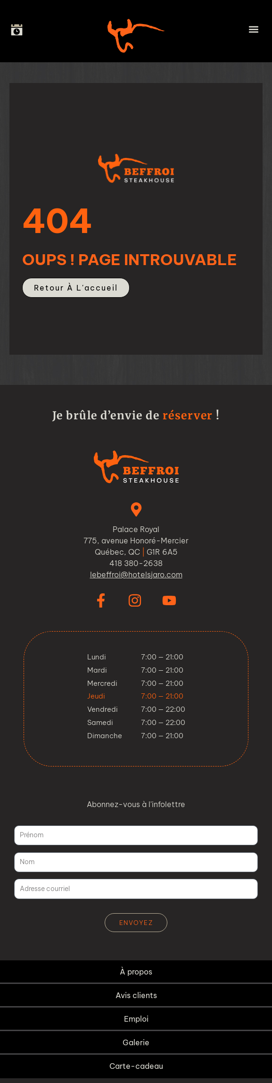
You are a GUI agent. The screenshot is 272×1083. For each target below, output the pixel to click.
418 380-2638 (136, 563)
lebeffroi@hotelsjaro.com (136, 574)
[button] (253, 29)
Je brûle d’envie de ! (136, 415)
